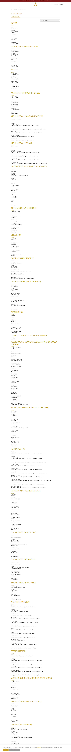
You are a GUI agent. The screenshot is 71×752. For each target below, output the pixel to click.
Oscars (15, 9)
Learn (45, 7)
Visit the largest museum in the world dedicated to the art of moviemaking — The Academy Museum (35, 0)
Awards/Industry (15, 7)
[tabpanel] (35, 382)
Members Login (61, 4)
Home (11, 9)
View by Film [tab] (23, 16)
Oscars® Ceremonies (20, 9)
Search (57, 4)
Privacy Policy (39, 747)
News (55, 7)
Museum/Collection (25, 7)
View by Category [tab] (15, 16)
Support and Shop (35, 7)
